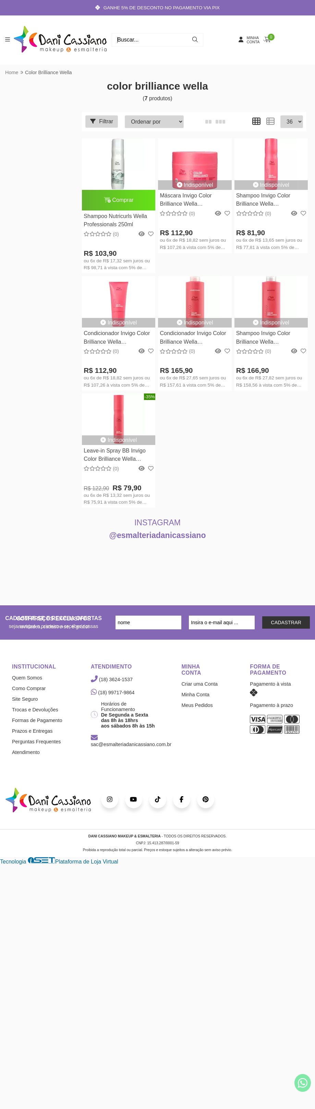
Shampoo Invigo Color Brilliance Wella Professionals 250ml (262, 201)
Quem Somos (27, 678)
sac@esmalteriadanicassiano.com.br (131, 741)
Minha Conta (195, 695)
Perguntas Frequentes (36, 742)
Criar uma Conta (199, 684)
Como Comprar (29, 688)
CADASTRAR (286, 623)
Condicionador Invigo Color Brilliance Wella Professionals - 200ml (117, 339)
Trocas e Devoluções (35, 710)
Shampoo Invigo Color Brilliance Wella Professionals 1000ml (262, 339)
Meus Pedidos (197, 705)
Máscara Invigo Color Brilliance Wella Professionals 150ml (185, 201)
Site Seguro (25, 699)
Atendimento (26, 752)
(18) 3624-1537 (112, 680)
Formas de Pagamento (37, 720)
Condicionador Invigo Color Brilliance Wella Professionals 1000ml (193, 339)
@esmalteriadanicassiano (157, 535)
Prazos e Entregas (32, 731)
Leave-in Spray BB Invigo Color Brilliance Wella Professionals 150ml (115, 456)
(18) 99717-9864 (113, 693)
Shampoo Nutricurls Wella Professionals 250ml (115, 220)
